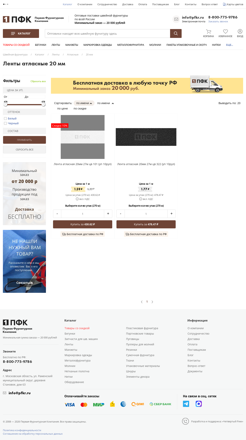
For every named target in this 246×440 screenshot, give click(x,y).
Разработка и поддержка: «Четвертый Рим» (217, 421)
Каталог (67, 4)
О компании (84, 4)
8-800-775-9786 (222, 17)
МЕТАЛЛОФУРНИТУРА (130, 45)
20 (240, 103)
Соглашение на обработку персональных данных (33, 433)
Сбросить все (38, 81)
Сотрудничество (107, 4)
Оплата (142, 4)
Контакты (190, 4)
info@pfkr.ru (193, 17)
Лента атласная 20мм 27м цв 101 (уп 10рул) (82, 164)
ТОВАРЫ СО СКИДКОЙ (16, 45)
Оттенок (12, 112)
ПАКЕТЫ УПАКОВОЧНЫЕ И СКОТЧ (186, 45)
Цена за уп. (13, 90)
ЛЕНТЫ (56, 45)
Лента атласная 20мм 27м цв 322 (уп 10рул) (146, 164)
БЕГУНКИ (40, 45)
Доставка (127, 4)
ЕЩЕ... (229, 45)
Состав (11, 131)
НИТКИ (216, 45)
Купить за (83, 224)
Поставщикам (160, 4)
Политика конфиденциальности (22, 430)
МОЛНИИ (155, 45)
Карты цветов (235, 4)
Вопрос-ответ (210, 4)
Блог (177, 4)
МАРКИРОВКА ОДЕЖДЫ (97, 45)
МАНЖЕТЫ (71, 45)
